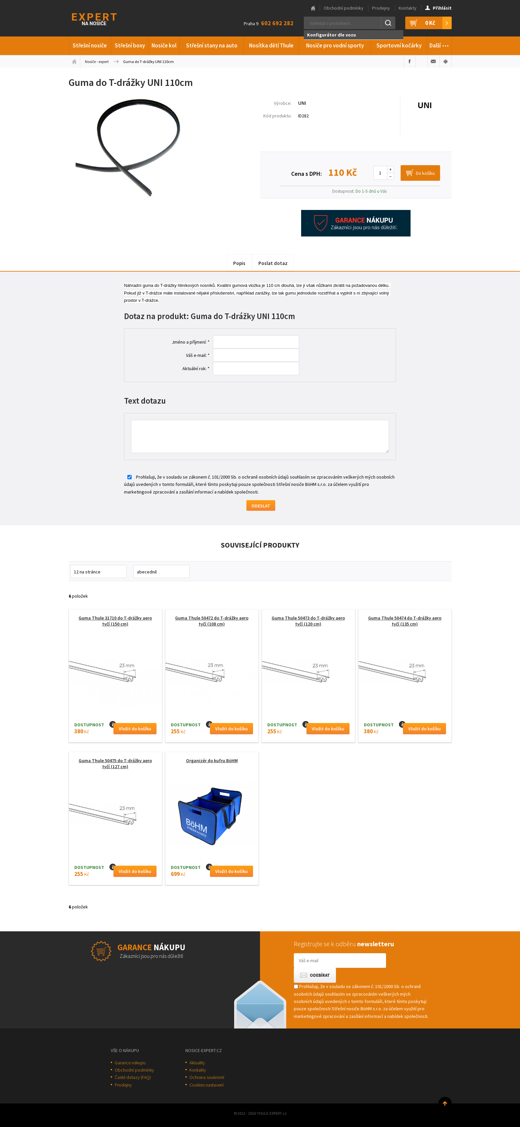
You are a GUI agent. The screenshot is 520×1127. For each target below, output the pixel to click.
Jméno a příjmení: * (191, 342)
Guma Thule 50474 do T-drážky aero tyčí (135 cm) (404, 621)
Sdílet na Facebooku (410, 61)
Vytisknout (445, 61)
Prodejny (381, 8)
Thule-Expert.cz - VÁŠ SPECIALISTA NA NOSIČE (103, 18)
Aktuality (197, 1063)
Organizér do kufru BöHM (212, 760)
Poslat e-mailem (433, 61)
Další (439, 44)
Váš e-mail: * (198, 355)
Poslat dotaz (273, 263)
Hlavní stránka (313, 8)
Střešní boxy (130, 45)
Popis (239, 263)
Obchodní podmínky (343, 8)
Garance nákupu (130, 1063)
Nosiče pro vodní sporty (335, 45)
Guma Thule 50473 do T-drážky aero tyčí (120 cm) (308, 621)
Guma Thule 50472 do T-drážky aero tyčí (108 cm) (211, 621)
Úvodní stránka (74, 61)
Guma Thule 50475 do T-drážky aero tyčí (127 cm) (115, 763)
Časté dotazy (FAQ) (133, 1077)
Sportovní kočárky (399, 45)
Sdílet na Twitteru (421, 61)
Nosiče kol (164, 45)
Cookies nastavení (206, 1085)
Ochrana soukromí (206, 1077)
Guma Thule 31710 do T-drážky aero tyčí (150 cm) (115, 621)
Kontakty (408, 8)
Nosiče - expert (97, 61)
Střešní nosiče (90, 45)
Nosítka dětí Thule (271, 45)
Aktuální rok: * (196, 368)
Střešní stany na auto (211, 45)
